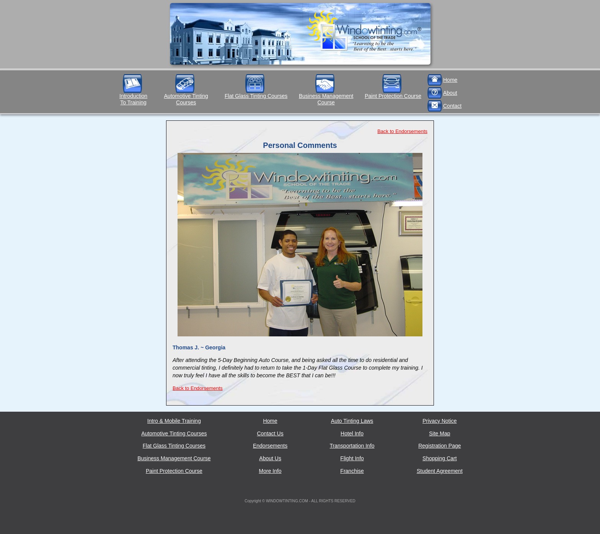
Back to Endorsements (402, 131)
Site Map (439, 433)
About (450, 93)
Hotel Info (352, 433)
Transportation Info (352, 446)
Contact (452, 106)
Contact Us (270, 433)
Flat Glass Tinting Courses (256, 96)
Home (450, 80)
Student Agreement (440, 471)
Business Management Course (326, 99)
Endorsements (270, 446)
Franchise (352, 471)
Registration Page (439, 446)
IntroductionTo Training (133, 99)
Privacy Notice (439, 421)
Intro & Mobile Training (174, 421)
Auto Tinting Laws (352, 421)
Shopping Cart (439, 458)
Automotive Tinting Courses (186, 99)
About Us (270, 458)
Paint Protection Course (393, 96)
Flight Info (352, 458)
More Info (270, 471)
